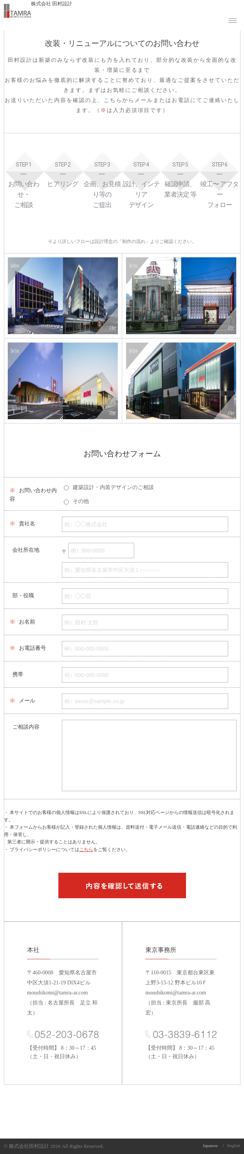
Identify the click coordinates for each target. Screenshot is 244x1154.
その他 (81, 501)
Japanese (210, 1145)
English (233, 1145)
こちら (86, 849)
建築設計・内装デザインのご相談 (113, 487)
